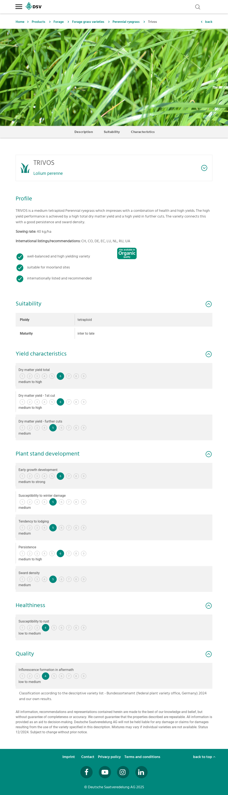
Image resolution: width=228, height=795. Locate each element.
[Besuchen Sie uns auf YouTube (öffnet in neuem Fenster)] (105, 772)
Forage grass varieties (88, 22)
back (208, 22)
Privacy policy (110, 757)
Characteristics (143, 131)
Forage (59, 22)
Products (38, 22)
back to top (204, 757)
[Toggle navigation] (18, 6)
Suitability (112, 131)
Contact (88, 757)
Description (83, 131)
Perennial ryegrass (126, 22)
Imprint (69, 757)
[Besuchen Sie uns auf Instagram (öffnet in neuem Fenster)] (123, 772)
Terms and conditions (142, 757)
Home (20, 22)
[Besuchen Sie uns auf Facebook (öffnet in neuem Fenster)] (86, 772)
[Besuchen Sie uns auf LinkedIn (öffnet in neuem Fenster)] (141, 772)
